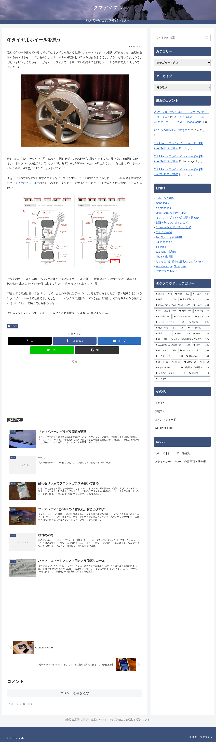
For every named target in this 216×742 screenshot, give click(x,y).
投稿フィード (163, 411)
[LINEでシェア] (52, 350)
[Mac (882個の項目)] (182, 294)
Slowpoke (180, 266)
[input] (182, 37)
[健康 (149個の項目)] (182, 333)
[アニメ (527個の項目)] (200, 294)
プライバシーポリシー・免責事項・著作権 (180, 461)
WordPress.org (163, 427)
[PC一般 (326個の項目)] (163, 316)
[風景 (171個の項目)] (163, 333)
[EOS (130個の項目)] (201, 333)
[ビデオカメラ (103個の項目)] (169, 356)
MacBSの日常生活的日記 (171, 212)
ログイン (160, 403)
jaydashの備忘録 (166, 251)
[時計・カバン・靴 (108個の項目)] (194, 350)
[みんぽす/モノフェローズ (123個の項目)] (172, 345)
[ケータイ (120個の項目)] (166, 350)
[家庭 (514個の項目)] (166, 299)
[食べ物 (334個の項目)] (201, 310)
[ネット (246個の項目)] (202, 316)
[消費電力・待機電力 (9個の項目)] (195, 367)
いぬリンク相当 (165, 198)
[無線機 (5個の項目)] (199, 373)
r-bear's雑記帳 (164, 256)
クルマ (12, 326)
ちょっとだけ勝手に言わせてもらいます (180, 261)
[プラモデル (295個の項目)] (182, 316)
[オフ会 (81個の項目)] (162, 362)
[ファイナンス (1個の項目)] (182, 378)
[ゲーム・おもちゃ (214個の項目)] (170, 322)
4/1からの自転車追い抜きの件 (172, 130)
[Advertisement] (74, 388)
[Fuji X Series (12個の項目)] (166, 367)
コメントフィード (165, 419)
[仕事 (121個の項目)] (201, 345)
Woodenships (164, 266)
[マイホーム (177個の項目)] (198, 327)
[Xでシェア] (30, 341)
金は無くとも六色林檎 (169, 237)
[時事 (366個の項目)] (185, 310)
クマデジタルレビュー (169, 271)
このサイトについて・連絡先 (172, 453)
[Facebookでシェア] (75, 341)
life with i (161, 246)
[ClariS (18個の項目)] (190, 362)
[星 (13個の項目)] (204, 362)
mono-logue (163, 203)
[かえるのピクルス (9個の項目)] (170, 373)
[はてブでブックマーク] (119, 341)
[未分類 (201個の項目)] (199, 322)
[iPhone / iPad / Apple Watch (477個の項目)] (172, 305)
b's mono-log (163, 208)
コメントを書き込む (74, 693)
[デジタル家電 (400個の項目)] (165, 310)
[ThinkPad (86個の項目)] (197, 356)
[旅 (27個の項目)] (176, 362)
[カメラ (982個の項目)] (163, 294)
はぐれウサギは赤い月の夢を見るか (177, 217)
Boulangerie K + (165, 241)
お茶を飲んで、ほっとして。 (173, 222)
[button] (97, 350)
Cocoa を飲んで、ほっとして (173, 227)
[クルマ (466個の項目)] (201, 305)
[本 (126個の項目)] (161, 339)
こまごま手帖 (164, 232)
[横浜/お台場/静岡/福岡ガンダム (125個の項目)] (190, 339)
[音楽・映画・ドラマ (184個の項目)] (170, 327)
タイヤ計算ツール (26, 183)
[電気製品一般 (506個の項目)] (194, 299)
